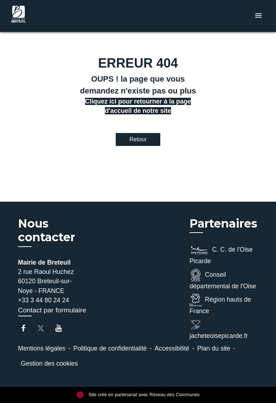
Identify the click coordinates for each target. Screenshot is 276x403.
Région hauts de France (220, 304)
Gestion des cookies (49, 363)
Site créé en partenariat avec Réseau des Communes (138, 394)
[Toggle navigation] (258, 16)
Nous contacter (46, 230)
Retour (138, 139)
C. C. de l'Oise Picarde (221, 254)
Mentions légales (41, 348)
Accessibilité (172, 348)
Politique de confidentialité (110, 348)
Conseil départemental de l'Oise (222, 279)
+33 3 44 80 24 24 (43, 300)
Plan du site (213, 348)
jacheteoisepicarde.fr (218, 329)
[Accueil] (36, 16)
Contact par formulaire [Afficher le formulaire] (52, 310)
